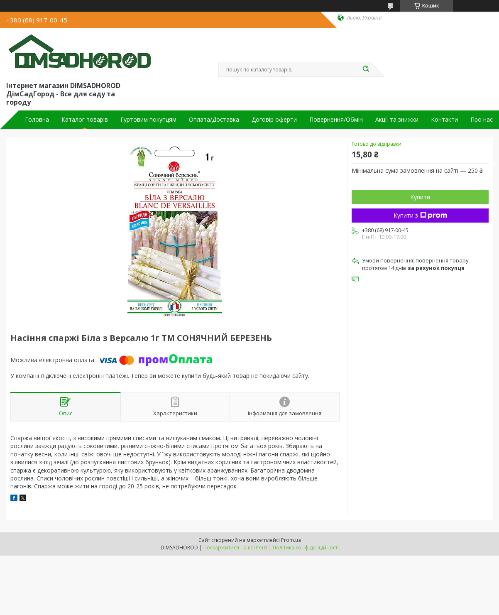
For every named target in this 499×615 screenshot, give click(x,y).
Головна (37, 120)
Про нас (481, 120)
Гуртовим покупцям (148, 120)
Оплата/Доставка (214, 120)
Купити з (420, 215)
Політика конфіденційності (306, 547)
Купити (420, 197)
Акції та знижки (396, 120)
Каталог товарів (84, 120)
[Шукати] (365, 69)
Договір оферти (274, 120)
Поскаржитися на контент (235, 547)
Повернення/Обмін (336, 120)
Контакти (444, 120)
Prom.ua (291, 540)
